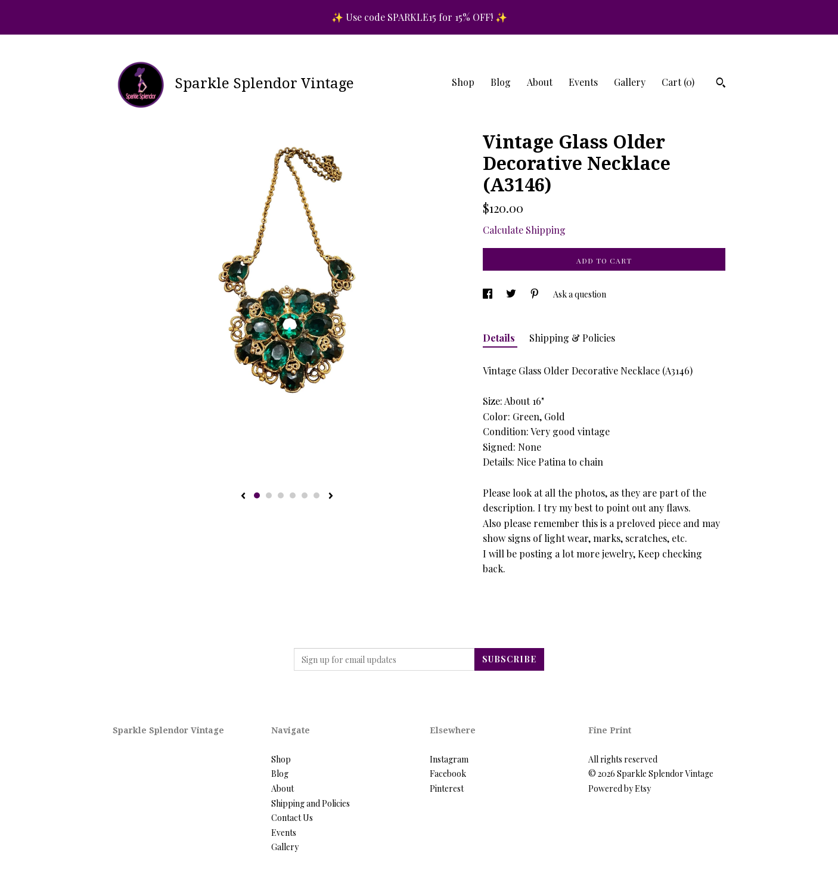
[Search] (720, 84)
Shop (463, 82)
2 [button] (269, 495)
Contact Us (292, 817)
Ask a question (579, 294)
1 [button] (257, 495)
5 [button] (305, 495)
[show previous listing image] (243, 496)
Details (500, 337)
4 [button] (293, 495)
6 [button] (316, 495)
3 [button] (281, 495)
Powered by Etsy (619, 788)
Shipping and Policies (310, 803)
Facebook (448, 773)
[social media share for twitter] (512, 294)
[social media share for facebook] (488, 294)
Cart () (678, 82)
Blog (501, 82)
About (540, 82)
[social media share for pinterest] (535, 294)
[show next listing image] (331, 496)
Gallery (629, 82)
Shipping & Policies (572, 337)
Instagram (449, 759)
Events (583, 82)
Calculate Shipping (524, 230)
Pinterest (447, 788)
